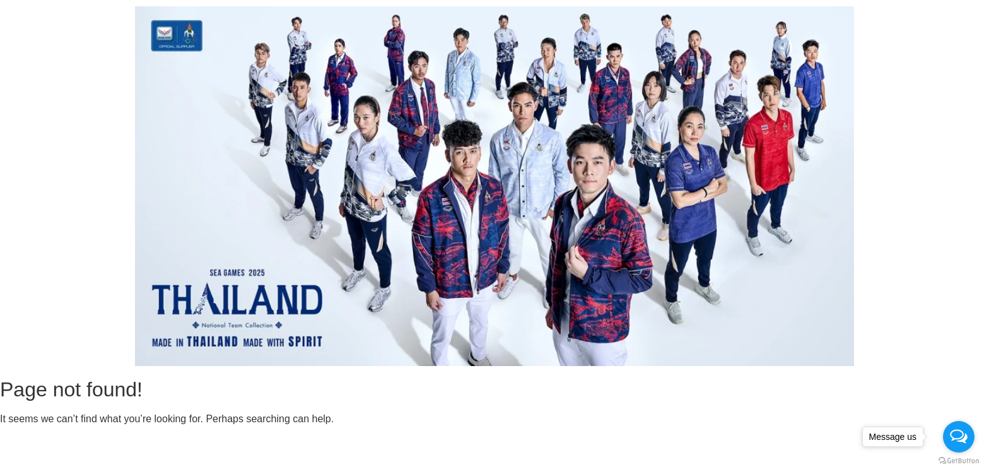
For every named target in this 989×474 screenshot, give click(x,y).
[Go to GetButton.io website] (959, 461)
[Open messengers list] (958, 437)
